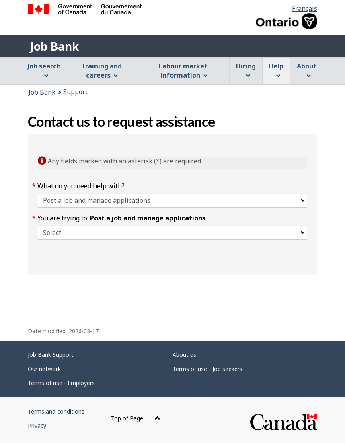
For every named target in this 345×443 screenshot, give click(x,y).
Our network (44, 369)
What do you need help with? (81, 185)
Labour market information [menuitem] (183, 71)
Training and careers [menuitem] (101, 71)
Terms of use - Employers (61, 383)
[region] (172, 289)
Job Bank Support (51, 355)
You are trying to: (121, 218)
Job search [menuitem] (44, 70)
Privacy (37, 425)
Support (75, 91)
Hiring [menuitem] (246, 70)
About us (184, 355)
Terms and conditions (56, 411)
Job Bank (54, 46)
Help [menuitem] (276, 70)
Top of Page (135, 418)
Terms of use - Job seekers (207, 369)
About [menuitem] (306, 70)
